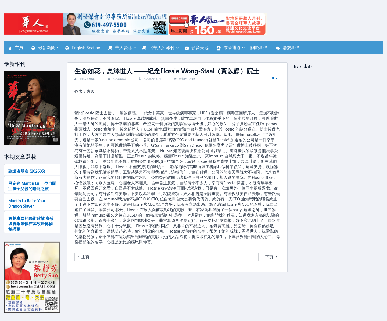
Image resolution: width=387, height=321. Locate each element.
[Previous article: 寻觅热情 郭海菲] (85, 257)
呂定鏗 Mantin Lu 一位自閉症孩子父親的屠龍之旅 (32, 186)
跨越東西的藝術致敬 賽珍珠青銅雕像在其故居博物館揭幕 (31, 223)
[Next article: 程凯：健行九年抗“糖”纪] (269, 257)
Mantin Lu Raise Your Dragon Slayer (26, 203)
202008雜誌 (119, 78)
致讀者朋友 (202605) (26, 171)
